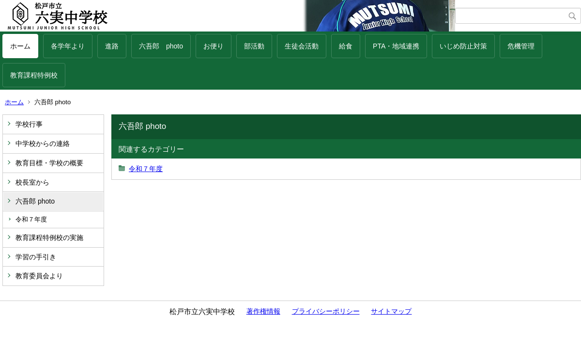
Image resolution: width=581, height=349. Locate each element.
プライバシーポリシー (326, 311)
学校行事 (29, 124)
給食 (345, 46)
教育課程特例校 (34, 75)
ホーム (20, 46)
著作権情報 (263, 311)
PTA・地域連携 (396, 46)
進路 (112, 46)
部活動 (254, 46)
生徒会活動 (302, 46)
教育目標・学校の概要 (49, 163)
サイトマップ (391, 311)
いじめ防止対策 (463, 46)
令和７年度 (31, 219)
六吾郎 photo (161, 46)
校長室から (32, 182)
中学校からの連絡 (42, 143)
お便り (213, 46)
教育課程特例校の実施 (49, 237)
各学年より (68, 46)
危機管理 (521, 46)
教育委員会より (39, 276)
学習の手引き (35, 257)
